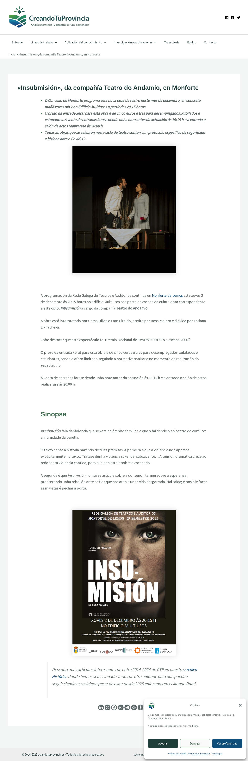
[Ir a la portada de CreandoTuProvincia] (49, 17)
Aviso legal (217, 753)
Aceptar (163, 743)
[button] (240, 705)
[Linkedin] (227, 17)
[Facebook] (232, 17)
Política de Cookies (177, 753)
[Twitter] (238, 17)
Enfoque (16, 42)
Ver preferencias (227, 743)
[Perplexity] (134, 714)
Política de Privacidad (199, 753)
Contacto (200, 42)
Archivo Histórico (67, 676)
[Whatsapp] (121, 714)
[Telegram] (127, 714)
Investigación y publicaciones (129, 42)
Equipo (183, 42)
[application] (53, 42)
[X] (107, 714)
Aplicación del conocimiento (81, 42)
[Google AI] (140, 714)
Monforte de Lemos (168, 295)
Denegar (195, 743)
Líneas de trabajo (41, 42)
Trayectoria (164, 42)
